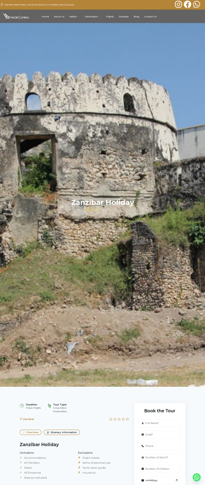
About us (59, 16)
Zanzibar (124, 16)
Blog (136, 16)
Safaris (74, 16)
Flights (110, 16)
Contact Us (150, 16)
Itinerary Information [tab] (63, 432)
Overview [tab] (30, 432)
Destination (92, 16)
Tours (96, 209)
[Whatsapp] (197, 477)
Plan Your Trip (190, 16)
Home (45, 16)
